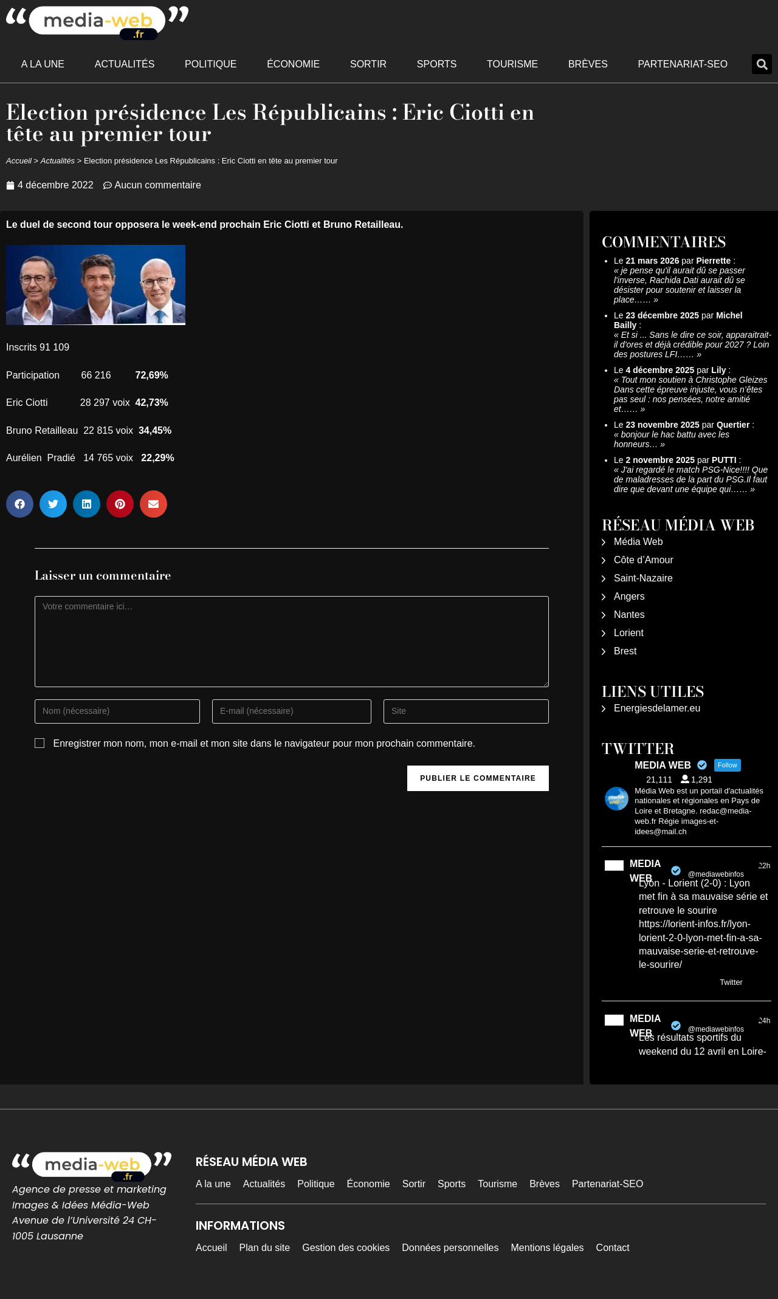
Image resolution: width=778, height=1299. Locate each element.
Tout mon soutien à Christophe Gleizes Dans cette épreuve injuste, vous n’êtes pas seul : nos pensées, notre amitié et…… (690, 394)
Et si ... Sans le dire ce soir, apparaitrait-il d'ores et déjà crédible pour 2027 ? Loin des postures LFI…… (692, 344)
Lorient (629, 633)
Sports (437, 64)
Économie (293, 64)
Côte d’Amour (643, 560)
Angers (629, 596)
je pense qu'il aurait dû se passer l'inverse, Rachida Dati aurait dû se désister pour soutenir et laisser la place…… (679, 285)
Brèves (588, 64)
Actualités (125, 64)
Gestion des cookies (346, 1247)
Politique (210, 64)
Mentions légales (547, 1247)
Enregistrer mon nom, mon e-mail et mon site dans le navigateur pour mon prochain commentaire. (264, 743)
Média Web (638, 541)
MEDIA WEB (645, 871)
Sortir (368, 64)
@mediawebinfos (716, 874)
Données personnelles (450, 1247)
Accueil (19, 160)
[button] (762, 64)
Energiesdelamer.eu (657, 708)
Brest (625, 651)
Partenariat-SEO (683, 64)
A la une (42, 64)
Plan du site (265, 1247)
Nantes (629, 614)
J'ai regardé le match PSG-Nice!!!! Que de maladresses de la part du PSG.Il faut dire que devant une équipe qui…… (691, 479)
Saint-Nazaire (643, 578)
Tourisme (512, 64)
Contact (613, 1247)
